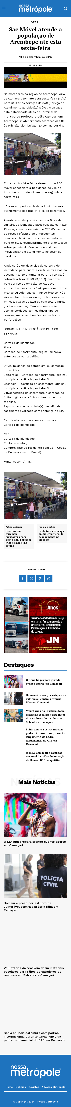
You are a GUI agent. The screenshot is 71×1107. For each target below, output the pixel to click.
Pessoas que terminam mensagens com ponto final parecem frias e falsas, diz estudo (18, 538)
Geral (36, 22)
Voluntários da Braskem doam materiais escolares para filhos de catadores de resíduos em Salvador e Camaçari (45, 716)
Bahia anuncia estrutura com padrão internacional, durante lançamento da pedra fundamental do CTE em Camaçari (45, 737)
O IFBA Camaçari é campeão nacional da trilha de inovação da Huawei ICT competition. (45, 756)
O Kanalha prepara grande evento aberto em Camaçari (44, 681)
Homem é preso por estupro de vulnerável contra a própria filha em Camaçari (46, 698)
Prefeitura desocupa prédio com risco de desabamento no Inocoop (51, 535)
